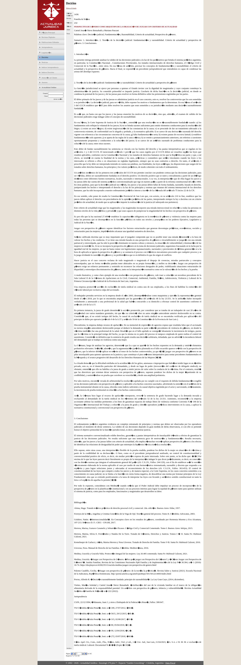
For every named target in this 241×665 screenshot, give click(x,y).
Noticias (45, 62)
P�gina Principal (48, 32)
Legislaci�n (46, 53)
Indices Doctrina (48, 72)
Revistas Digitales (48, 37)
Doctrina (45, 57)
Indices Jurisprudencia (50, 67)
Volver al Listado (71, 8)
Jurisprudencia (47, 47)
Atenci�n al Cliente (49, 78)
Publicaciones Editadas (50, 42)
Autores (44, 82)
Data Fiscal (170, 663)
